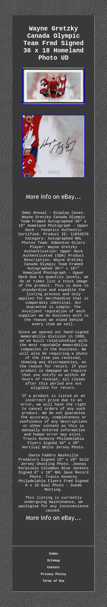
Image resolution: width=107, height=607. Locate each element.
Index (53, 554)
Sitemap (53, 560)
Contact (53, 567)
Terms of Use (53, 581)
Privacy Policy (53, 574)
